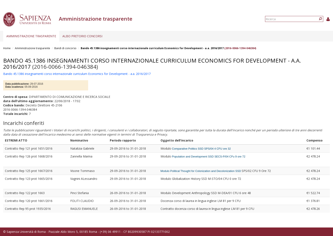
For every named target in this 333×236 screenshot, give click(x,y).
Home (7, 48)
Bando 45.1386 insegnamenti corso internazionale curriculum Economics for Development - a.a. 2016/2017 (152, 48)
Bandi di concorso (65, 48)
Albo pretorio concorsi (82, 36)
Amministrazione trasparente (31, 36)
